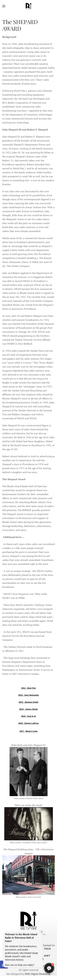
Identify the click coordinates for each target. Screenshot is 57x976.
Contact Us (48, 945)
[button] (3, 6)
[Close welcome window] (42, 931)
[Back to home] (28, 6)
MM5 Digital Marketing (37, 974)
